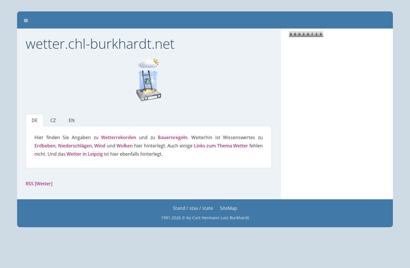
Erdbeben (45, 146)
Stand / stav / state (193, 208)
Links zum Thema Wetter (221, 146)
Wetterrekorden (118, 137)
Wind (99, 146)
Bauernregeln (172, 137)
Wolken (124, 146)
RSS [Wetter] (39, 183)
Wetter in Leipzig (85, 154)
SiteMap (228, 208)
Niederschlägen (75, 146)
